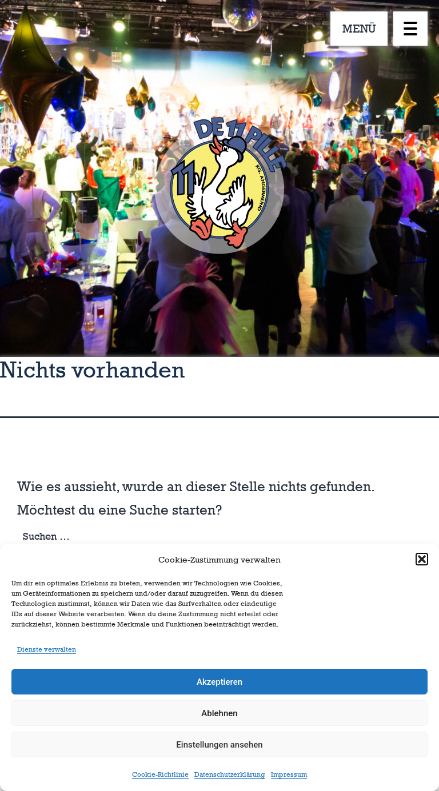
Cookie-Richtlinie (160, 774)
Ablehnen (219, 713)
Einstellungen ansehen (219, 745)
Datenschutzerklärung (229, 774)
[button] (422, 559)
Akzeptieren (219, 682)
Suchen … (46, 536)
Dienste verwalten (46, 649)
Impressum (289, 774)
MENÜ (359, 28)
